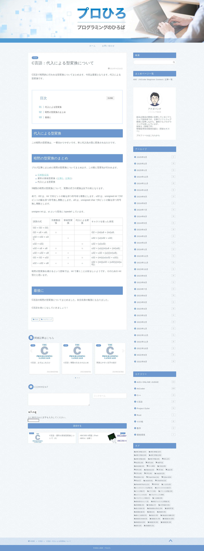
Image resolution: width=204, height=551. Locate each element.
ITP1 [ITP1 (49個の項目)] (139, 473)
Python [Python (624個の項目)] (167, 477)
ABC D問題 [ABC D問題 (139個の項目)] (156, 455)
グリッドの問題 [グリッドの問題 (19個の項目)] (166, 491)
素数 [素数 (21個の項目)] (151, 512)
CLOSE (110, 98)
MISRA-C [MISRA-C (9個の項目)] (140, 477)
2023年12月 (156, 256)
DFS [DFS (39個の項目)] (138, 470)
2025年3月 (156, 157)
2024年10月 (156, 190)
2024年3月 (156, 236)
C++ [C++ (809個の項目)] (152, 466)
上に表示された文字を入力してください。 (47, 418)
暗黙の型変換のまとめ (56, 112)
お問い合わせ (108, 46)
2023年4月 (156, 308)
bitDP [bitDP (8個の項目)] (160, 462)
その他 (156, 421)
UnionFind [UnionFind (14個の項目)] (161, 480)
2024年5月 (156, 223)
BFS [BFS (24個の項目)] (150, 462)
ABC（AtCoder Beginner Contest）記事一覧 (153, 79)
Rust (156, 415)
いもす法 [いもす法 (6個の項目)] (167, 484)
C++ (156, 395)
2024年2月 (156, 242)
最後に (49, 117)
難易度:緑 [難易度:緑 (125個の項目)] (140, 522)
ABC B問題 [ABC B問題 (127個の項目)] (156, 452)
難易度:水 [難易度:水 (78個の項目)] (156, 519)
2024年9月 (156, 196)
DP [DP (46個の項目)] (160, 470)
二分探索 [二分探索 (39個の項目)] (158, 498)
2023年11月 (156, 262)
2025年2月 (156, 163)
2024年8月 (156, 203)
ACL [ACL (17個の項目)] (166, 459)
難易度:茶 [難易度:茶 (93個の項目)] (154, 522)
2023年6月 (156, 295)
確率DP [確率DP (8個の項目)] (170, 508)
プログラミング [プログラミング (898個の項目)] (157, 494)
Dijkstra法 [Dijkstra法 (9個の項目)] (150, 470)
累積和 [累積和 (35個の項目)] (162, 512)
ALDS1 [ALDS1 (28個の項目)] (139, 462)
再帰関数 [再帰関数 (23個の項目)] (140, 505)
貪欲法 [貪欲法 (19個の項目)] (154, 515)
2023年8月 (156, 282)
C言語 (35, 58)
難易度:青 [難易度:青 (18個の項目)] (167, 522)
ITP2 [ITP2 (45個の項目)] (149, 473)
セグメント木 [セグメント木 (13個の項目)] (141, 494)
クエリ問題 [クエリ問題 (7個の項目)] (140, 491)
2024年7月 (156, 209)
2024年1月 (156, 249)
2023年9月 (156, 275)
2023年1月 (156, 328)
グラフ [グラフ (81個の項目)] (152, 491)
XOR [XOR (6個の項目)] (156, 484)
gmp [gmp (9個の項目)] (170, 470)
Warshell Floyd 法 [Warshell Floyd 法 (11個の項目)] (142, 484)
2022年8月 (156, 361)
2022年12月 (156, 335)
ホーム (92, 46)
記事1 (60, 178)
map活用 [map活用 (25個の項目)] (160, 473)
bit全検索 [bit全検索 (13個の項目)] (140, 466)
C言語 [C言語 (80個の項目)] (162, 466)
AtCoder (156, 388)
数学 (156, 428)
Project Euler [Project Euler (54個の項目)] (153, 477)
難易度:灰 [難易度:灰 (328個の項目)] (169, 519)
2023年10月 (156, 269)
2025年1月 (156, 170)
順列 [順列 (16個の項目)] (138, 525)
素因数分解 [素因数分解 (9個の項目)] (140, 512)
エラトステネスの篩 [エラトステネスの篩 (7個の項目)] (164, 488)
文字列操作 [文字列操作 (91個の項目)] (165, 505)
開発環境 (156, 434)
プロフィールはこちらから (148, 135)
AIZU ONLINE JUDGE (156, 382)
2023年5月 (156, 302)
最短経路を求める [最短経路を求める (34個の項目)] (155, 508)
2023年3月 (156, 315)
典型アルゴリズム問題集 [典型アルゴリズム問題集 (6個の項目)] (161, 501)
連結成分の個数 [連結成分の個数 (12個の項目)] (168, 515)
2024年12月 (156, 176)
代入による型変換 (54, 107)
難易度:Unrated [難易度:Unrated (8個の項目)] (141, 519)
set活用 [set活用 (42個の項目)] (148, 480)
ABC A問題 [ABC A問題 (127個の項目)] (141, 452)
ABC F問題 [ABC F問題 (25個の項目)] (154, 459)
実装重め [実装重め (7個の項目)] (152, 505)
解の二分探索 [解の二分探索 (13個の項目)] (141, 515)
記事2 (68, 178)
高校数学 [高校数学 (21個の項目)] (150, 525)
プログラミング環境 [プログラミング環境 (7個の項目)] (143, 498)
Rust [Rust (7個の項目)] (138, 480)
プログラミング (47, 319)
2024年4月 (156, 229)
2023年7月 (156, 289)
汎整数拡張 (43, 175)
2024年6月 (156, 216)
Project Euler (156, 408)
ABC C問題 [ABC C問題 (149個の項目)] (141, 455)
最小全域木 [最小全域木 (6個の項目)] (140, 508)
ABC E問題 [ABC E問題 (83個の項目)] (140, 459)
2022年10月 (156, 348)
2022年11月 (156, 341)
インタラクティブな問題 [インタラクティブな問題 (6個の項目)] (144, 488)
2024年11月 (156, 183)
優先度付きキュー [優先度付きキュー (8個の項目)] (142, 501)
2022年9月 (156, 354)
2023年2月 (156, 322)
